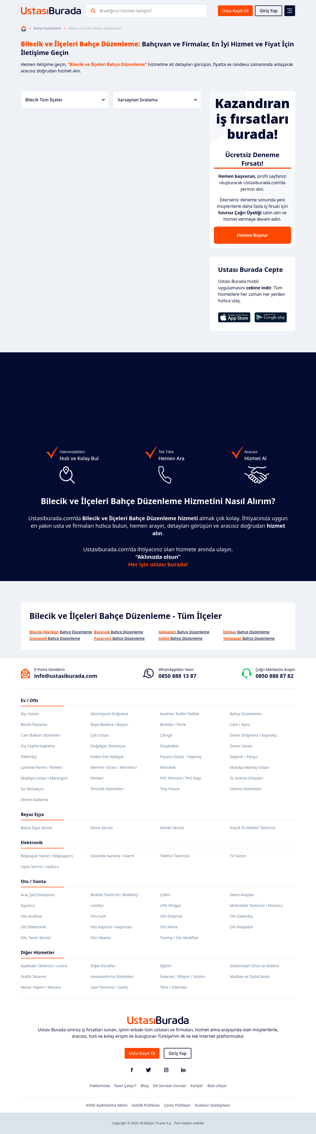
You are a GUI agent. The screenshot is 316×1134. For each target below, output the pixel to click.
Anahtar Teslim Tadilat (179, 713)
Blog (145, 1085)
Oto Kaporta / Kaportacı (111, 926)
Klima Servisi (102, 827)
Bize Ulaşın (217, 1085)
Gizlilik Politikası (146, 1105)
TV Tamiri (238, 855)
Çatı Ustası (100, 735)
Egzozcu (28, 905)
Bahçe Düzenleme (47, 28)
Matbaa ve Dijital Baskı (250, 976)
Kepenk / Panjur (244, 756)
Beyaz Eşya (32, 814)
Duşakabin (169, 745)
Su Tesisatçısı (32, 788)
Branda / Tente (173, 724)
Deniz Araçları (242, 894)
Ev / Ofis (29, 700)
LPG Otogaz (170, 905)
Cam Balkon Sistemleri (40, 735)
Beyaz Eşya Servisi (36, 827)
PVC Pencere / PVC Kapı (180, 778)
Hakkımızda (100, 1085)
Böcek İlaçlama (34, 724)
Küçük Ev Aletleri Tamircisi (253, 827)
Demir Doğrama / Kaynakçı (253, 735)
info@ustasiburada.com (66, 675)
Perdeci (97, 778)
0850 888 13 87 (177, 675)
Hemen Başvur (252, 235)
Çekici (165, 894)
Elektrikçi (29, 756)
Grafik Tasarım (33, 976)
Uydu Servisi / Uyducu (40, 866)
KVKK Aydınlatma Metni (107, 1105)
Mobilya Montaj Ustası (249, 767)
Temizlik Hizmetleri (107, 788)
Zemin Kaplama (34, 799)
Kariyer (197, 1085)
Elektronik (32, 842)
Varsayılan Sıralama (157, 100)
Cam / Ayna (240, 724)
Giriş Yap (269, 11)
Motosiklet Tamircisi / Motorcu (256, 905)
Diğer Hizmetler (38, 952)
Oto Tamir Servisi (36, 937)
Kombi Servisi (172, 827)
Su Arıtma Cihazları (246, 778)
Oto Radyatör (242, 926)
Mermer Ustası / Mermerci (114, 767)
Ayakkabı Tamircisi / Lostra (44, 965)
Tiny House (170, 788)
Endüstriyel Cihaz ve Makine (254, 965)
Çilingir (166, 735)
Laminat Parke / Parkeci (41, 767)
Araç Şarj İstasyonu (37, 894)
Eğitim (166, 965)
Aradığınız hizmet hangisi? (125, 11)
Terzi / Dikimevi (173, 987)
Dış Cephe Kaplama (38, 745)
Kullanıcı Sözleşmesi (212, 1105)
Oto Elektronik (33, 926)
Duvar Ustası (241, 745)
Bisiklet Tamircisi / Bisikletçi (114, 894)
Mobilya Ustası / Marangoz (44, 778)
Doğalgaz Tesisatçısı (108, 745)
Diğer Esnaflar (103, 965)
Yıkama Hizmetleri (246, 788)
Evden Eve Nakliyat (107, 756)
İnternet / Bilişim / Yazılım (182, 976)
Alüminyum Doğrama (109, 713)
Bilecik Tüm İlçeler (65, 100)
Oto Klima (169, 926)
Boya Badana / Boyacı (109, 724)
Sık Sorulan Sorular (169, 1085)
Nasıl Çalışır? (125, 1085)
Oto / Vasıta (33, 881)
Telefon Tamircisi (174, 855)
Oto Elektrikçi (241, 916)
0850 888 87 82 (274, 675)
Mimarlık (168, 767)
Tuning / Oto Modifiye (179, 937)
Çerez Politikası (177, 1105)
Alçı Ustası (30, 713)
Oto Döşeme (171, 916)
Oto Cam (98, 916)
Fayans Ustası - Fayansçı (181, 756)
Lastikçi (97, 905)
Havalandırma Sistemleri (112, 976)
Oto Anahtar (32, 916)
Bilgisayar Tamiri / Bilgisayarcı (47, 855)
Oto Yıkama (101, 937)
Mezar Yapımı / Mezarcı (41, 987)
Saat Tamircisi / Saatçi (109, 987)
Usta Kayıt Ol (235, 11)
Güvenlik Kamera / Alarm (112, 855)
